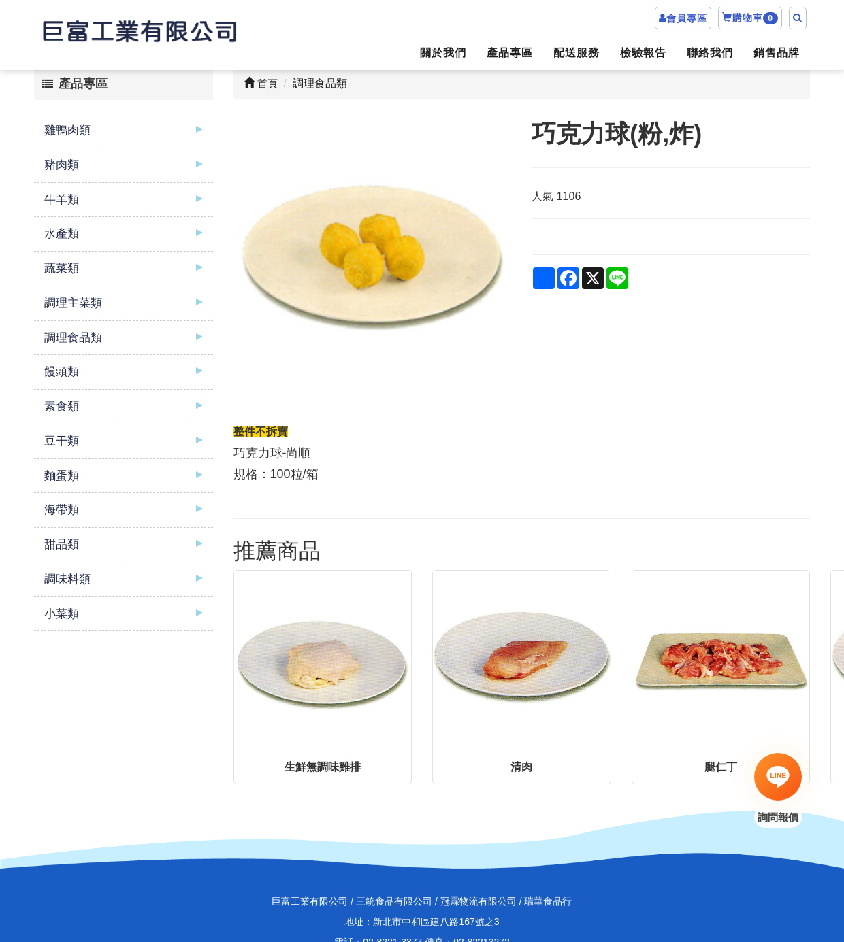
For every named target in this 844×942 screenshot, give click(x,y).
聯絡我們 (710, 52)
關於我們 (443, 52)
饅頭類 (61, 371)
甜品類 (61, 544)
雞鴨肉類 (67, 130)
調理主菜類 (73, 303)
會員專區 (686, 18)
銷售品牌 (776, 52)
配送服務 (576, 52)
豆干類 (61, 441)
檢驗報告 (643, 52)
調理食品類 (73, 337)
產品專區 (510, 52)
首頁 (261, 83)
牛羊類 (61, 199)
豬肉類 (61, 164)
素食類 (61, 406)
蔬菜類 (61, 268)
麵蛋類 (61, 475)
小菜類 (61, 613)
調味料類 (67, 579)
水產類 (61, 233)
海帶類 (61, 509)
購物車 (750, 18)
